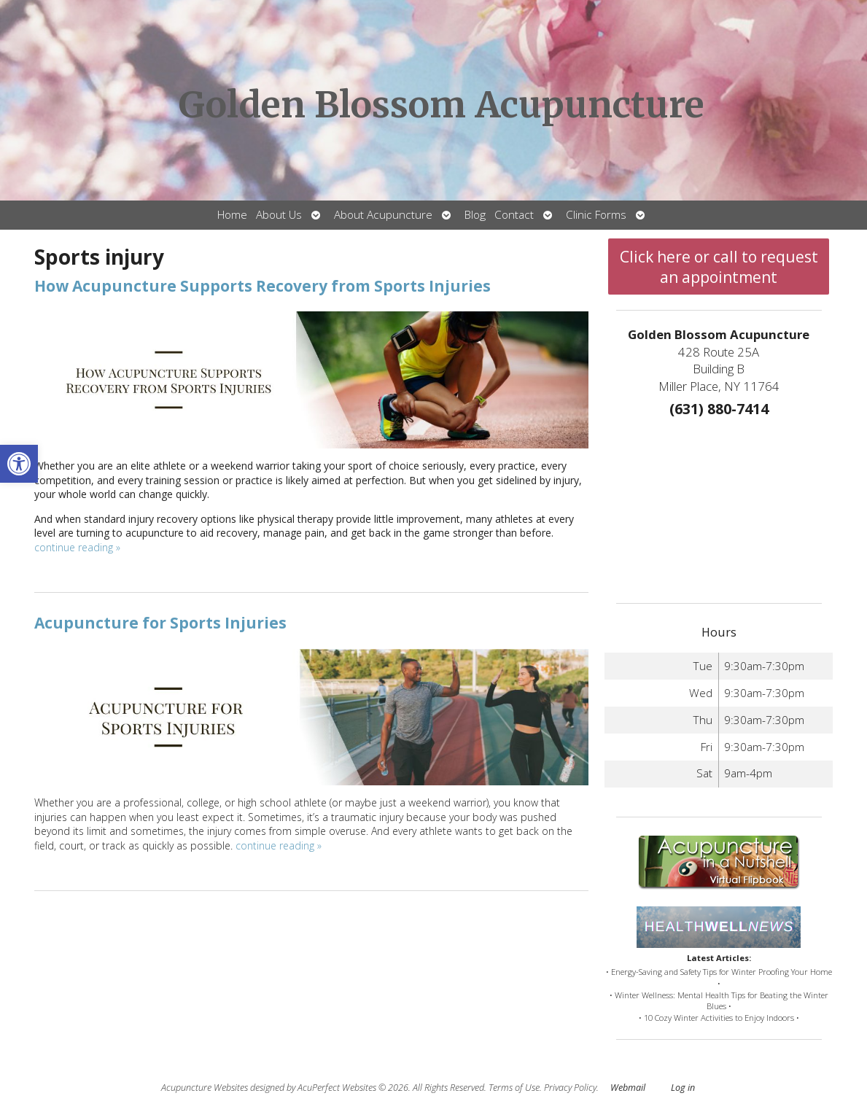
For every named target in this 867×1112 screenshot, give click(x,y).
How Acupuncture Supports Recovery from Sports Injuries (262, 286)
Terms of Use (514, 1087)
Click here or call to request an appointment (719, 266)
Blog (475, 214)
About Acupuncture (383, 214)
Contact (514, 214)
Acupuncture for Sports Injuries (160, 623)
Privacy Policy (570, 1087)
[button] (19, 464)
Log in (683, 1087)
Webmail (627, 1087)
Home (232, 214)
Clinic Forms (596, 214)
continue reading (77, 547)
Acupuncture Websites (204, 1087)
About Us (279, 214)
